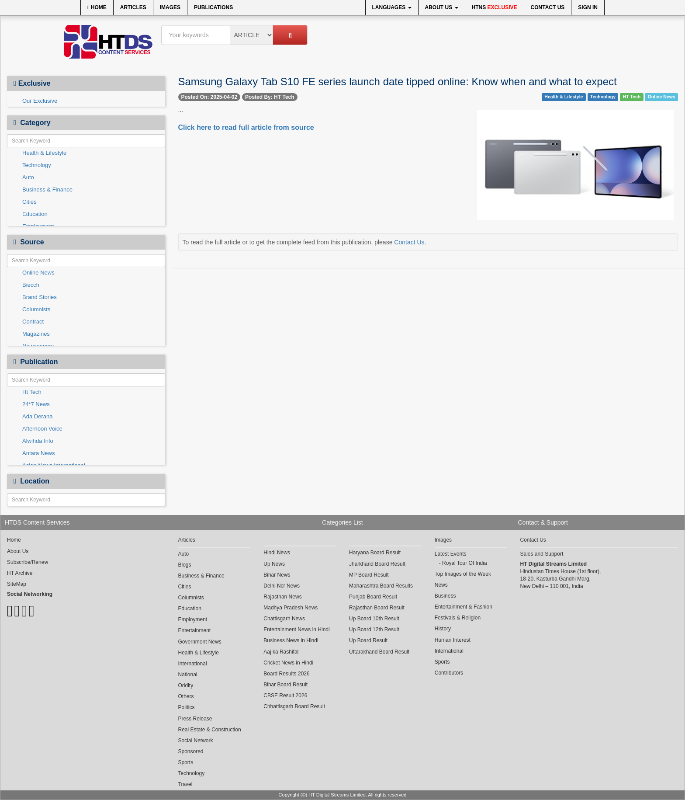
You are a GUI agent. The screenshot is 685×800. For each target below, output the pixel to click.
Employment (193, 619)
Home (97, 7)
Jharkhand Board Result (377, 564)
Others (186, 696)
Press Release (195, 719)
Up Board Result (368, 640)
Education (35, 214)
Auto (28, 177)
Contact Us (548, 7)
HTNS (494, 7)
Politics (186, 707)
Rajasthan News (282, 597)
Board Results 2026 (286, 674)
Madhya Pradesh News (290, 608)
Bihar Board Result (285, 685)
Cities (29, 201)
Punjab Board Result (373, 597)
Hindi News (276, 553)
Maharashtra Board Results (381, 586)
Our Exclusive (39, 100)
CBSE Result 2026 (285, 695)
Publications (213, 7)
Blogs (184, 565)
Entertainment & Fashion (463, 607)
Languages (392, 7)
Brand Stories (39, 297)
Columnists (36, 309)
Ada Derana (37, 416)
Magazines (36, 333)
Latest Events (451, 554)
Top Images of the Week (463, 574)
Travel (185, 784)
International (192, 664)
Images (170, 7)
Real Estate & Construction (209, 730)
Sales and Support (542, 554)
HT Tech (632, 96)
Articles (133, 7)
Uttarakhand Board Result (379, 652)
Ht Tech (32, 392)
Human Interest (453, 640)
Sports (186, 762)
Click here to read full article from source (246, 127)
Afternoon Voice (42, 428)
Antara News (38, 453)
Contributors (449, 673)
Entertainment (194, 630)
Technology (36, 165)
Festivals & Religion (458, 618)
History (443, 629)
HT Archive (19, 573)
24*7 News (36, 404)
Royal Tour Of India (464, 563)
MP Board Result (369, 575)
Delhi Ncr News (281, 586)
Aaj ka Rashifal (280, 652)
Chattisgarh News (284, 619)
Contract (33, 321)
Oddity (186, 685)
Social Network (195, 740)
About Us (441, 7)
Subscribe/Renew (27, 562)
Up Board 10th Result (374, 619)
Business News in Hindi (290, 640)
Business (445, 596)
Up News (274, 564)
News (441, 585)
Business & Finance (47, 189)
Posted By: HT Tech (269, 97)
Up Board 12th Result (374, 629)
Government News (199, 642)
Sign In (588, 7)
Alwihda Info (37, 441)
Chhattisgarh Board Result (294, 706)
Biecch (30, 285)
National (187, 674)
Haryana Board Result (375, 553)
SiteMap (16, 584)
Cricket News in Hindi (288, 663)
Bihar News (276, 575)
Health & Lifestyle (44, 153)
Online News (38, 272)
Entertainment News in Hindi (296, 629)
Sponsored (191, 751)
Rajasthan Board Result (377, 608)
